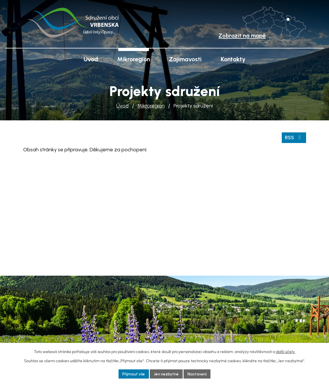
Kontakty (233, 59)
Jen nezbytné (166, 373)
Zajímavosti (185, 59)
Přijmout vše (133, 373)
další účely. (285, 351)
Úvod (122, 106)
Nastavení (197, 373)
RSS (294, 137)
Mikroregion (151, 106)
